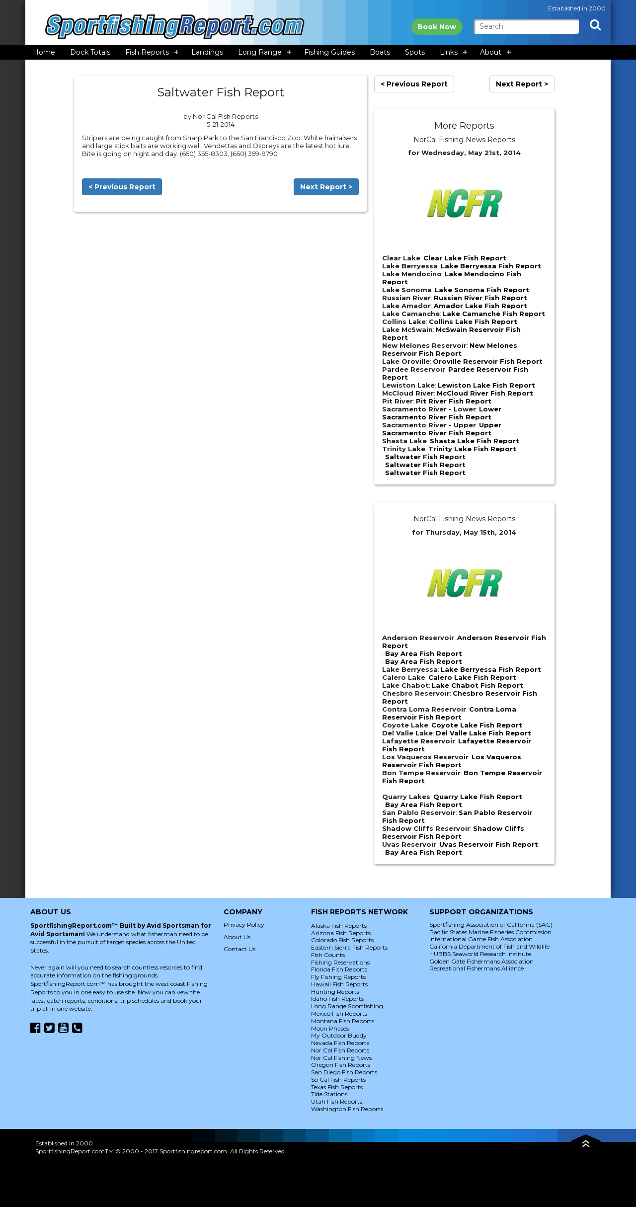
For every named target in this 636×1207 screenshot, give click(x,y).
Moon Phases (330, 1028)
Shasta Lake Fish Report (474, 441)
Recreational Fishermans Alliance (476, 968)
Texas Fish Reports (337, 1087)
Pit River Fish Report (453, 401)
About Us (237, 937)
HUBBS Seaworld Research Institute (480, 954)
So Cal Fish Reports (338, 1079)
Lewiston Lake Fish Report (486, 385)
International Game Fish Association (481, 939)
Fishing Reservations (340, 962)
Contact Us (239, 949)
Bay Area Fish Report (423, 653)
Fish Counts (328, 955)
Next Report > (326, 186)
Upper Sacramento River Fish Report (441, 429)
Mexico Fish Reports (339, 1013)
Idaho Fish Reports (337, 998)
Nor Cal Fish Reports (340, 1050)
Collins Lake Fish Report (473, 321)
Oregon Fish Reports (340, 1064)
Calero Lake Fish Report (472, 677)
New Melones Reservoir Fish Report (449, 349)
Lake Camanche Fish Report (494, 314)
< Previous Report (122, 186)
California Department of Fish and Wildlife (489, 946)
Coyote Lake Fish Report (476, 725)
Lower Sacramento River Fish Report (441, 413)
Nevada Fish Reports (340, 1042)
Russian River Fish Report (480, 298)
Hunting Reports (335, 991)
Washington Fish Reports (347, 1109)
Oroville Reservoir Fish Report (488, 361)
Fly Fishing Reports (338, 976)
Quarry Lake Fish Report (477, 797)
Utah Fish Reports (336, 1101)
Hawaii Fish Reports (339, 984)
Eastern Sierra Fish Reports (349, 947)
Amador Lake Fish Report (480, 306)
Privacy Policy (244, 924)
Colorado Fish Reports (342, 940)
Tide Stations (329, 1094)
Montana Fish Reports (342, 1021)
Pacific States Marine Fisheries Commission (490, 932)
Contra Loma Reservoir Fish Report (449, 713)
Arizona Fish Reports (341, 933)
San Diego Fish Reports (344, 1072)
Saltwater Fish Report (425, 457)
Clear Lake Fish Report (464, 258)
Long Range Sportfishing (347, 1006)
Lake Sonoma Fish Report (482, 290)
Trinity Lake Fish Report (472, 449)
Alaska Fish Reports (339, 925)
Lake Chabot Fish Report (477, 685)
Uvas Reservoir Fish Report (488, 844)
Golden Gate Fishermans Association (481, 961)
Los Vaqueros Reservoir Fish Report (451, 761)
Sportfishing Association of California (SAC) (491, 924)
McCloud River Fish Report (485, 393)
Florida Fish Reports (339, 969)
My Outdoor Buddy (339, 1035)
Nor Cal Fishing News (341, 1057)
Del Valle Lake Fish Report (483, 733)
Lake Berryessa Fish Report (491, 266)
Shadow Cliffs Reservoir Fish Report (453, 832)
